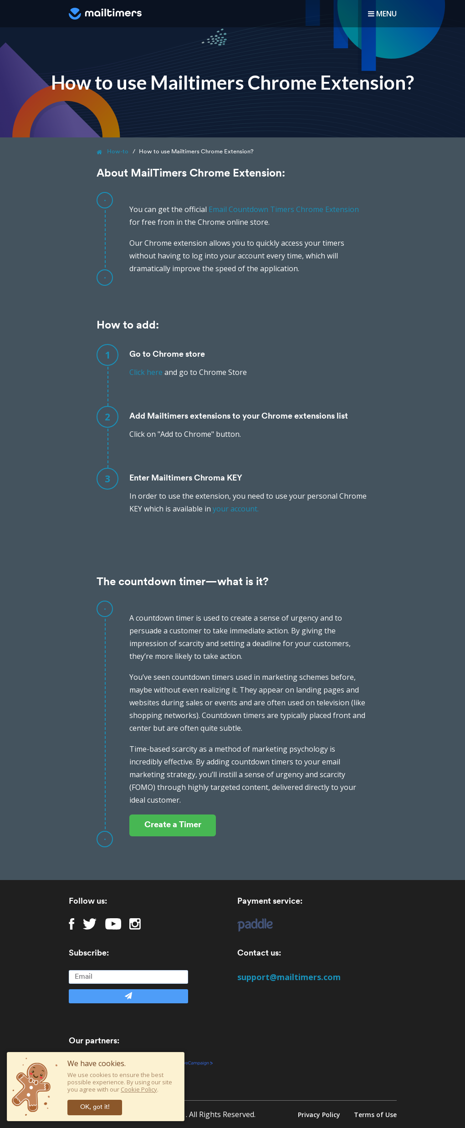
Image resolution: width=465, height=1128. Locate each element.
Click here (146, 372)
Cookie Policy (139, 1089)
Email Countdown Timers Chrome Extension (284, 209)
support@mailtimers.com (289, 976)
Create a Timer (172, 825)
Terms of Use (375, 1114)
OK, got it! (95, 1107)
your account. (236, 509)
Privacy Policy (319, 1114)
